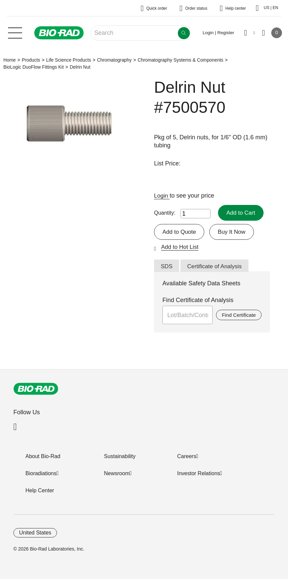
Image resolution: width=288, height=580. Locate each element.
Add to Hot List (181, 247)
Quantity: (164, 213)
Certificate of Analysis (216, 267)
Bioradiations (41, 474)
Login (162, 195)
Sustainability (120, 457)
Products (31, 60)
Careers (186, 457)
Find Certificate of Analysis (197, 301)
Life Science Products (68, 60)
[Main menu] (15, 32)
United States (35, 533)
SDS (167, 267)
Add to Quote (180, 232)
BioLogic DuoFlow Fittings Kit (33, 67)
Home (9, 60)
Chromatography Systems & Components (180, 60)
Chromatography (114, 60)
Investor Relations (198, 474)
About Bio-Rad (42, 457)
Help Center (39, 491)
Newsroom (117, 474)
